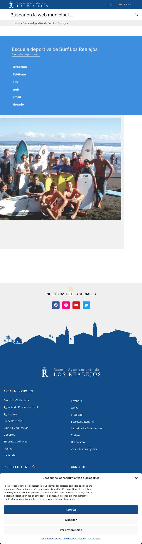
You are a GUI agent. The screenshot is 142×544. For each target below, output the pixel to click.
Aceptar (71, 509)
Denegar (71, 519)
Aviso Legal (94, 538)
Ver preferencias (71, 530)
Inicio (17, 23)
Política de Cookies (52, 538)
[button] (136, 478)
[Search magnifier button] (136, 14)
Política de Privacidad (74, 538)
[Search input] (71, 15)
